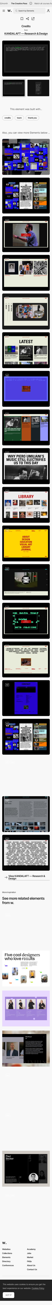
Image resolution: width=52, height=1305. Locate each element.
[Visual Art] (26, 814)
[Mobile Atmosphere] (26, 737)
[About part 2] (26, 273)
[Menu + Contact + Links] (26, 543)
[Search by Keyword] (26, 853)
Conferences (8, 1265)
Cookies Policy (38, 1288)
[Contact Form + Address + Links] (26, 698)
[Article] (26, 466)
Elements (6, 1257)
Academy (31, 1249)
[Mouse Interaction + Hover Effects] (26, 775)
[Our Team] (26, 1008)
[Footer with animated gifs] (26, 659)
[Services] (26, 311)
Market (30, 1257)
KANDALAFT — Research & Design (26, 33)
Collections (7, 1253)
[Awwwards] (9, 11)
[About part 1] (26, 234)
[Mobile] (26, 195)
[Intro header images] (26, 621)
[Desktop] (26, 157)
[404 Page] (26, 389)
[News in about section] (26, 350)
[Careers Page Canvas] (26, 1209)
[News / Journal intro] (26, 427)
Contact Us (32, 1269)
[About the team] (26, 968)
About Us (31, 1265)
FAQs (29, 1261)
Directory (6, 1261)
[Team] (26, 928)
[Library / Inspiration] (26, 505)
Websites (6, 1249)
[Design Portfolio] (26, 582)
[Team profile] (26, 1169)
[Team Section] (26, 1129)
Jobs (29, 1253)
